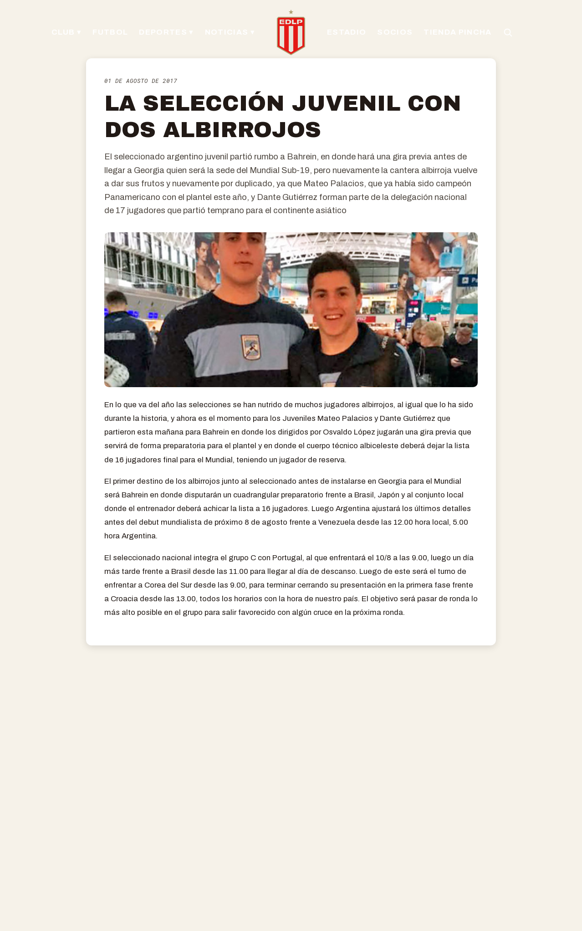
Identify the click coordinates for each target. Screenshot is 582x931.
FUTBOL (110, 32)
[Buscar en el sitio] (508, 32)
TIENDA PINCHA (457, 32)
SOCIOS (395, 32)
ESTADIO (346, 32)
